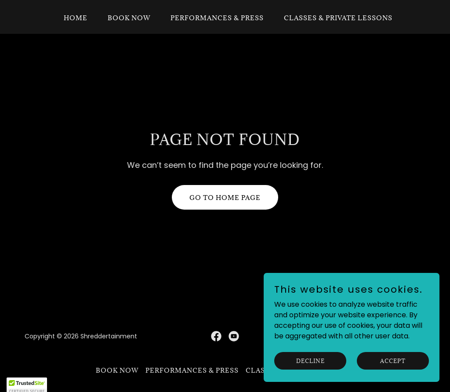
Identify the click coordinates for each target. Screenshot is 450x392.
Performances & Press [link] (217, 18)
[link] (216, 336)
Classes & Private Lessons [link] (338, 18)
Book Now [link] (129, 18)
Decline (310, 372)
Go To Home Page (225, 197)
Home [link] (75, 18)
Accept (393, 372)
